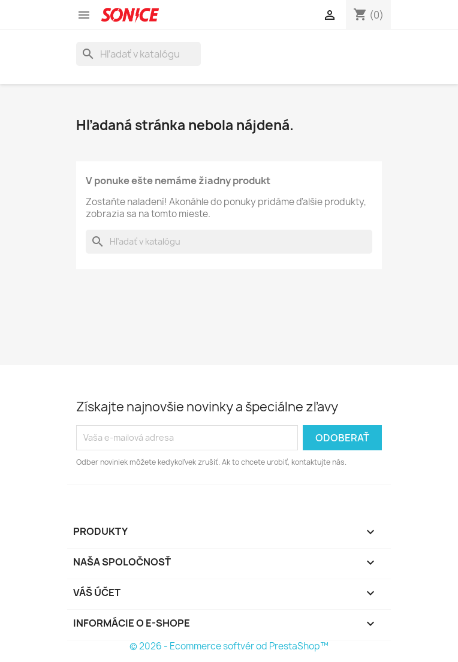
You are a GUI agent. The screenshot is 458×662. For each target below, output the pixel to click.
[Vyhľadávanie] (138, 54)
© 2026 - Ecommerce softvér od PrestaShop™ (229, 646)
